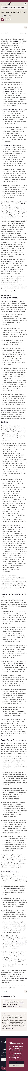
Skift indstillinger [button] (17, 1065)
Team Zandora (8, 19)
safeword (3, 223)
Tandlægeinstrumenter (7, 269)
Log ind (21, 1002)
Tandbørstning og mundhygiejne (12, 109)
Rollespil (24, 12)
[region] (14, 13)
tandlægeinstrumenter (9, 91)
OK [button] (17, 1062)
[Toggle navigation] (2, 4)
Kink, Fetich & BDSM (16, 12)
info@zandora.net (9, 1028)
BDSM (17, 41)
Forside (2, 12)
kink (11, 661)
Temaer (7, 12)
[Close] (25, 1014)
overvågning (23, 978)
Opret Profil (8, 1004)
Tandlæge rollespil (8, 145)
